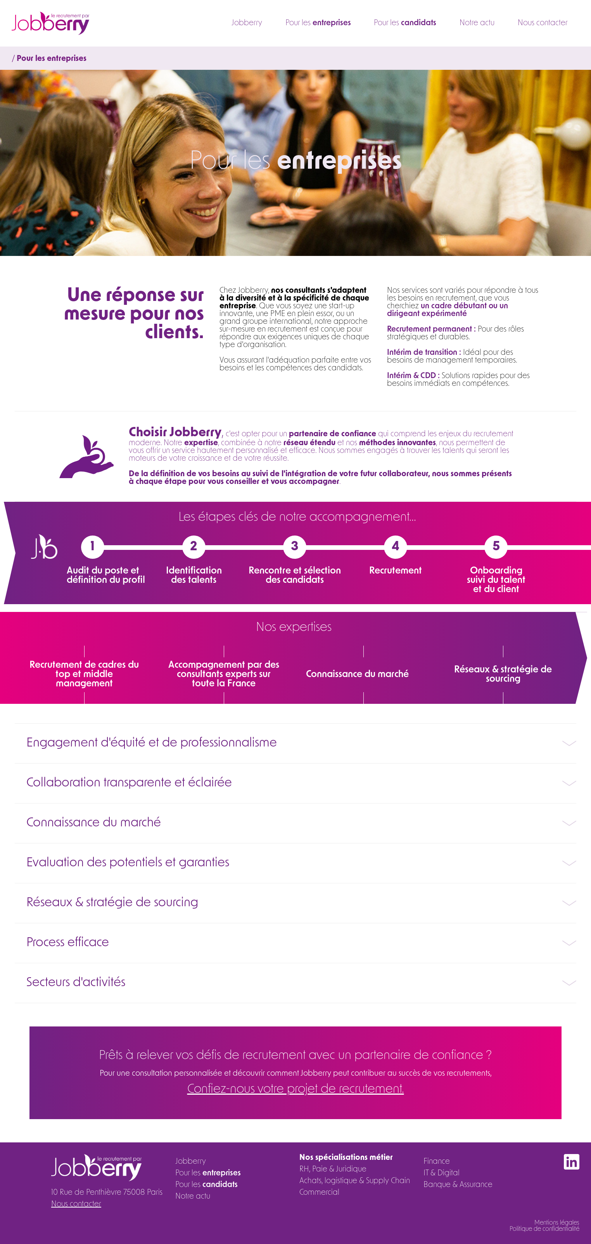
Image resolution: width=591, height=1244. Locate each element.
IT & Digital (441, 1173)
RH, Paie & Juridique (332, 1169)
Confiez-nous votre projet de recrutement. (295, 1089)
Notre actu (476, 23)
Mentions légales (556, 1223)
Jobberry (245, 23)
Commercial (319, 1193)
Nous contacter (543, 23)
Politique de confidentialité (544, 1229)
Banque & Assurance (457, 1185)
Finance (436, 1162)
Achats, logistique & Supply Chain (354, 1181)
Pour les (316, 23)
